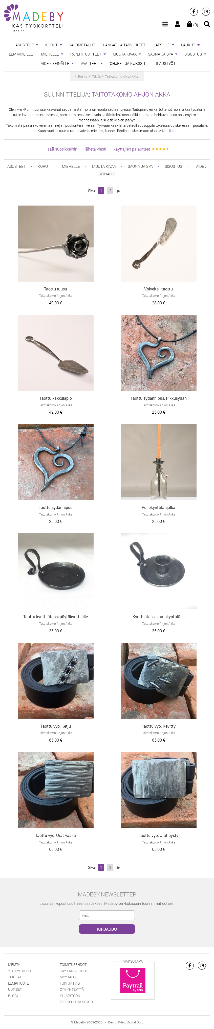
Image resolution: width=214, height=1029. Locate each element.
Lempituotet (19, 983)
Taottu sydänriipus (55, 507)
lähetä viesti (95, 149)
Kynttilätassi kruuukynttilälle (158, 616)
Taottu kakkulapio (55, 398)
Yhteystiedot (20, 970)
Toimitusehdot (73, 964)
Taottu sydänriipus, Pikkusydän (159, 398)
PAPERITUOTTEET (85, 54)
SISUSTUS (193, 54)
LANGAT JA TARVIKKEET (124, 44)
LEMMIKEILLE (21, 54)
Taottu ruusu (55, 288)
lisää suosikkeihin (61, 149)
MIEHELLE (50, 54)
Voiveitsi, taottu (158, 288)
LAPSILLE (162, 44)
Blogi (13, 995)
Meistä (14, 964)
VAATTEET (89, 63)
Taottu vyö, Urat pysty (158, 835)
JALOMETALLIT (82, 44)
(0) (192, 24)
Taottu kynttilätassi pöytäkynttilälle (55, 616)
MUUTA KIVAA (125, 54)
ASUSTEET (24, 44)
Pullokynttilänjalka (158, 507)
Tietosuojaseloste (77, 1001)
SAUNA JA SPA (160, 54)
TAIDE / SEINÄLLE (54, 63)
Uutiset (15, 989)
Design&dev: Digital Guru (125, 1022)
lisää (172, 130)
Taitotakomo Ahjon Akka (131, 94)
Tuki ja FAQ (70, 983)
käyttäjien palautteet (132, 149)
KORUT (51, 44)
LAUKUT (188, 44)
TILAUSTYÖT (165, 63)
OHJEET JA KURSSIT (128, 63)
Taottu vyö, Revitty (159, 726)
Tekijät (15, 977)
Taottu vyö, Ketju (55, 726)
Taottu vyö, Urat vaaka (55, 835)
